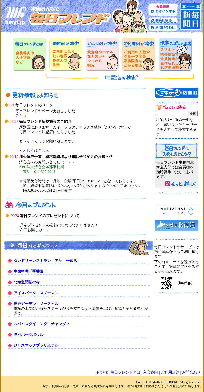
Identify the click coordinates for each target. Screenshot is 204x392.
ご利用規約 (170, 372)
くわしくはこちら (34, 150)
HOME (102, 372)
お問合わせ (191, 372)
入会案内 (150, 372)
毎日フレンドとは (125, 372)
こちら (21, 115)
